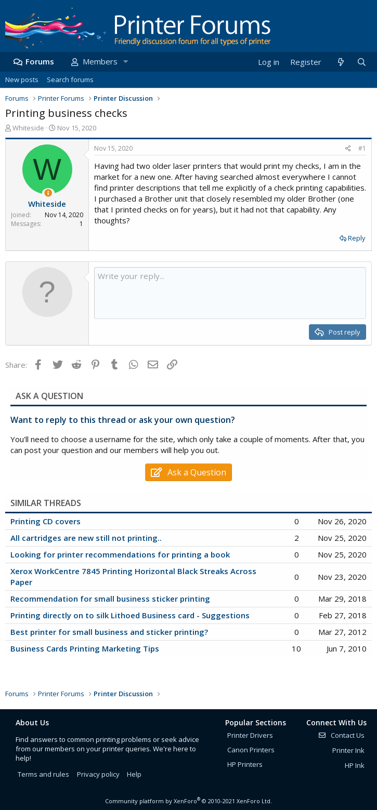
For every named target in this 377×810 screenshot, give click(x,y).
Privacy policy (98, 774)
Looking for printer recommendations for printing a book (120, 554)
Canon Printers (251, 749)
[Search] (361, 62)
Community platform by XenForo (188, 801)
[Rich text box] (230, 293)
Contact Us (341, 735)
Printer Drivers (250, 735)
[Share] (348, 149)
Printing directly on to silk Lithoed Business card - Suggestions (130, 615)
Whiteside (28, 127)
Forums (39, 61)
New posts (21, 79)
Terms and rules (43, 774)
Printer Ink (348, 750)
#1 (362, 148)
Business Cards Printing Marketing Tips (84, 648)
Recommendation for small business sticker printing (110, 598)
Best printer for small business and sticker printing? (109, 632)
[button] (125, 61)
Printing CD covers (45, 521)
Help (134, 774)
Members (100, 61)
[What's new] (340, 62)
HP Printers (245, 764)
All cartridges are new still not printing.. (86, 538)
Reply (357, 238)
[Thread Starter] (48, 193)
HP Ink (355, 765)
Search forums (70, 79)
